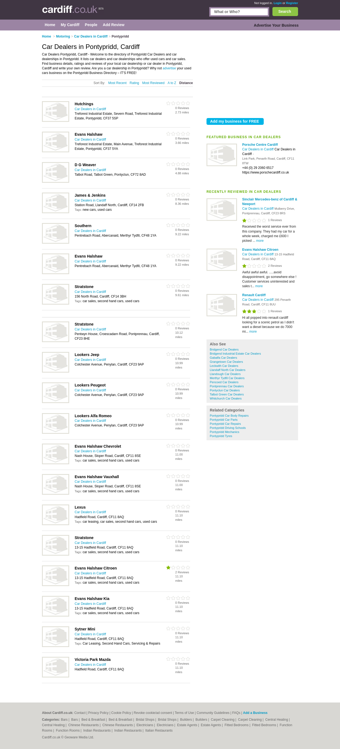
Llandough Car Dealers (225, 374)
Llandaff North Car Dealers (227, 370)
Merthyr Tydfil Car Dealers (227, 378)
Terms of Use (184, 713)
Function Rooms (68, 730)
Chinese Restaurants (84, 725)
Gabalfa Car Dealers (223, 357)
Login (278, 3)
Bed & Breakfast (93, 720)
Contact (80, 713)
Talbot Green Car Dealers (227, 394)
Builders (186, 720)
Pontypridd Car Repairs (225, 423)
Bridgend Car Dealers (224, 349)
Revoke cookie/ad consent (153, 713)
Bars (64, 720)
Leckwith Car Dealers (224, 365)
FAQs (236, 713)
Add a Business (255, 713)
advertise (169, 68)
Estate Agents (187, 725)
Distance (186, 83)
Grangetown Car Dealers (226, 361)
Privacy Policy (98, 713)
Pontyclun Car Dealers (225, 390)
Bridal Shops (145, 720)
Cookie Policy (121, 713)
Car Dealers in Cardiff (258, 149)
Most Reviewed (153, 83)
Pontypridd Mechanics (224, 432)
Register (292, 3)
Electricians (145, 725)
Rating (134, 83)
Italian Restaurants (158, 730)
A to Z (172, 83)
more (259, 241)
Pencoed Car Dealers (224, 382)
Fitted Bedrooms (236, 725)
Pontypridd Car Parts (224, 419)
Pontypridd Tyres (221, 436)
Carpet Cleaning (223, 720)
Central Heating (277, 720)
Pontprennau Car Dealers (227, 386)
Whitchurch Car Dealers (226, 398)
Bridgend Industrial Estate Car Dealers (235, 353)
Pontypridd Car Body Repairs (229, 415)
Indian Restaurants (97, 730)
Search (284, 11)
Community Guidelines (213, 713)
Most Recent (117, 83)
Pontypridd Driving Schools (228, 427)
